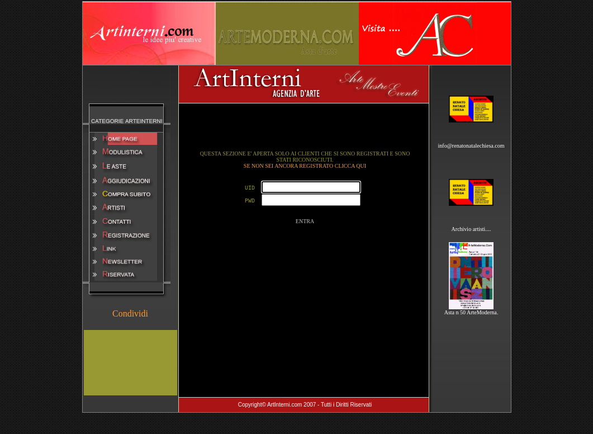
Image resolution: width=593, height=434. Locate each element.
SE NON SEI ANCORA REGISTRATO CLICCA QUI (305, 166)
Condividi (130, 313)
